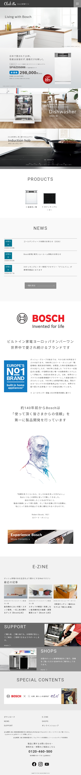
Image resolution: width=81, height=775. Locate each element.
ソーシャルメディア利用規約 (58, 737)
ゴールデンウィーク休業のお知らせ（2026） (42, 242)
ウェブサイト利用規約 (40, 737)
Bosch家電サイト (16, 4)
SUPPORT (8, 726)
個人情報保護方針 (26, 737)
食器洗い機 (31, 207)
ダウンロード (9, 717)
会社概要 (16, 737)
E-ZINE (45, 717)
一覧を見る (31, 286)
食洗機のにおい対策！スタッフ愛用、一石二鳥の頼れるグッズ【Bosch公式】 (15, 610)
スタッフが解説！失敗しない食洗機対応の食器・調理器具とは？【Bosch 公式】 (40, 610)
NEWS (6, 721)
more (6, 645)
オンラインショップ (50, 726)
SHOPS (45, 721)
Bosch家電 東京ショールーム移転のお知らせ (42, 254)
